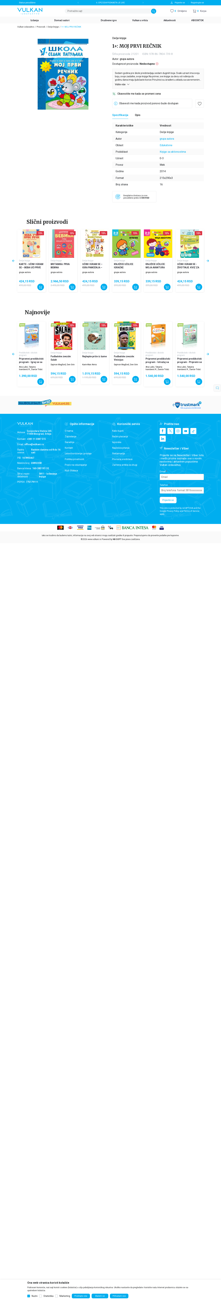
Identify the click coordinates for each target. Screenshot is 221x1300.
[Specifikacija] (120, 115)
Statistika (48, 1296)
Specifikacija (120, 115)
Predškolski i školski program (28, 354)
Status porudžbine (27, 3)
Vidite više (122, 84)
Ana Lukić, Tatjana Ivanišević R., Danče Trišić (30, 368)
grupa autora (127, 59)
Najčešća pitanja (120, 448)
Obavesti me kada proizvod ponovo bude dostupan (148, 103)
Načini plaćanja (120, 436)
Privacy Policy (173, 511)
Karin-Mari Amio (89, 364)
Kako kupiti (118, 430)
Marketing (64, 1296)
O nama (69, 430)
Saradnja (69, 442)
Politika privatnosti (74, 459)
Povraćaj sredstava (122, 459)
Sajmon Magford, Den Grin (63, 364)
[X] (170, 431)
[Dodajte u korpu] (40, 287)
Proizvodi (41, 27)
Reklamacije (118, 453)
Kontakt (69, 448)
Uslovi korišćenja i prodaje (78, 453)
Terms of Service (191, 511)
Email (163, 471)
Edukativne (166, 145)
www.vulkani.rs (94, 539)
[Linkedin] (163, 439)
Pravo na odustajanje (76, 465)
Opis (137, 115)
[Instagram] (178, 431)
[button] (199, 11)
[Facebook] (163, 431)
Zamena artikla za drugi (124, 465)
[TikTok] (193, 431)
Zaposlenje (70, 436)
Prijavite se (168, 500)
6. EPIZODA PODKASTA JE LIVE (110, 3)
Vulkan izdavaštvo (25, 27)
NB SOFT (117, 539)
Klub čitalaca (71, 470)
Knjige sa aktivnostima (173, 151)
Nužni (34, 1296)
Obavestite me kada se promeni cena (139, 93)
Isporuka (116, 442)
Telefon (164, 485)
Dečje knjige (53, 27)
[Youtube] (186, 431)
